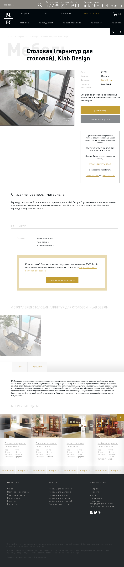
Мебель (24, 22)
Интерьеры (96, 498)
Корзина (11, 501)
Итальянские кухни (59, 504)
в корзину (23, 469)
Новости (94, 491)
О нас (45, 13)
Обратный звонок (16, 494)
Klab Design (33, 36)
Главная (10, 36)
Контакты (66, 13)
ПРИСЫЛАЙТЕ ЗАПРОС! (100, 164)
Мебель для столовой (60, 501)
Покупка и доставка (18, 491)
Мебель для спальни (60, 498)
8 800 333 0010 (109, 175)
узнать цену (100, 110)
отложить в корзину (100, 118)
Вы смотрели (14, 498)
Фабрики (24, 13)
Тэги (20, 366)
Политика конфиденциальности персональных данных (102, 503)
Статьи (93, 494)
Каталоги (37, 366)
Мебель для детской (60, 491)
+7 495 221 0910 (62, 5)
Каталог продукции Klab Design (54, 36)
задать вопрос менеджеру (62, 279)
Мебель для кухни (58, 494)
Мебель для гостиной (60, 488)
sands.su (42, 557)
